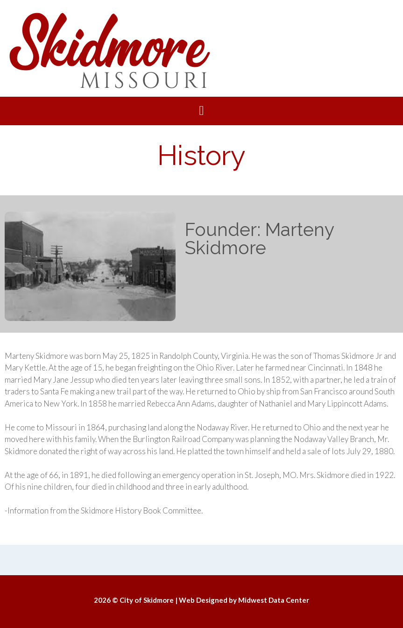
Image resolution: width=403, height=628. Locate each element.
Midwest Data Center (273, 600)
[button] (201, 111)
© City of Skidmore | (145, 600)
